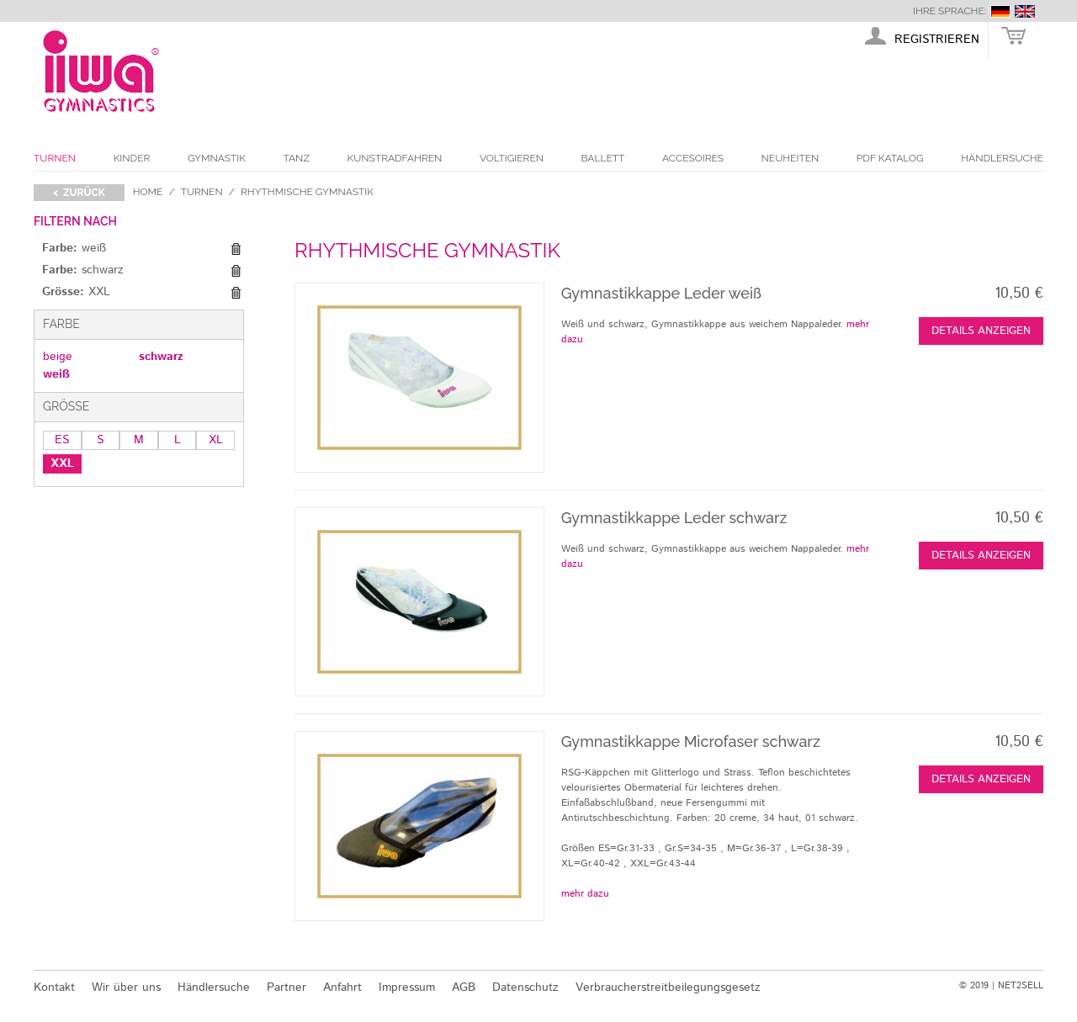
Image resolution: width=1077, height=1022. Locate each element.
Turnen (55, 158)
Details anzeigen (981, 331)
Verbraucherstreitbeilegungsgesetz (668, 987)
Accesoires (693, 158)
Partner (286, 987)
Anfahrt (342, 987)
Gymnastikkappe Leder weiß (661, 293)
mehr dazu (585, 894)
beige (57, 356)
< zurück (79, 193)
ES (62, 440)
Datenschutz (525, 987)
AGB (463, 987)
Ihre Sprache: (949, 11)
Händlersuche (1002, 158)
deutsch (1000, 11)
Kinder (132, 158)
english (1025, 11)
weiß (56, 374)
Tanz (297, 158)
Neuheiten (790, 158)
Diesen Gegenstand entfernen (235, 249)
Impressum (407, 987)
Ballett (603, 158)
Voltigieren (512, 158)
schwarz (161, 356)
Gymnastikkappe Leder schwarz (674, 518)
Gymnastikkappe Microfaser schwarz (690, 741)
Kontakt (54, 987)
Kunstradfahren (395, 158)
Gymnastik (217, 158)
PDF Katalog (890, 158)
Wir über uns (126, 987)
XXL (62, 463)
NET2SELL (1020, 986)
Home (148, 192)
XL (216, 440)
